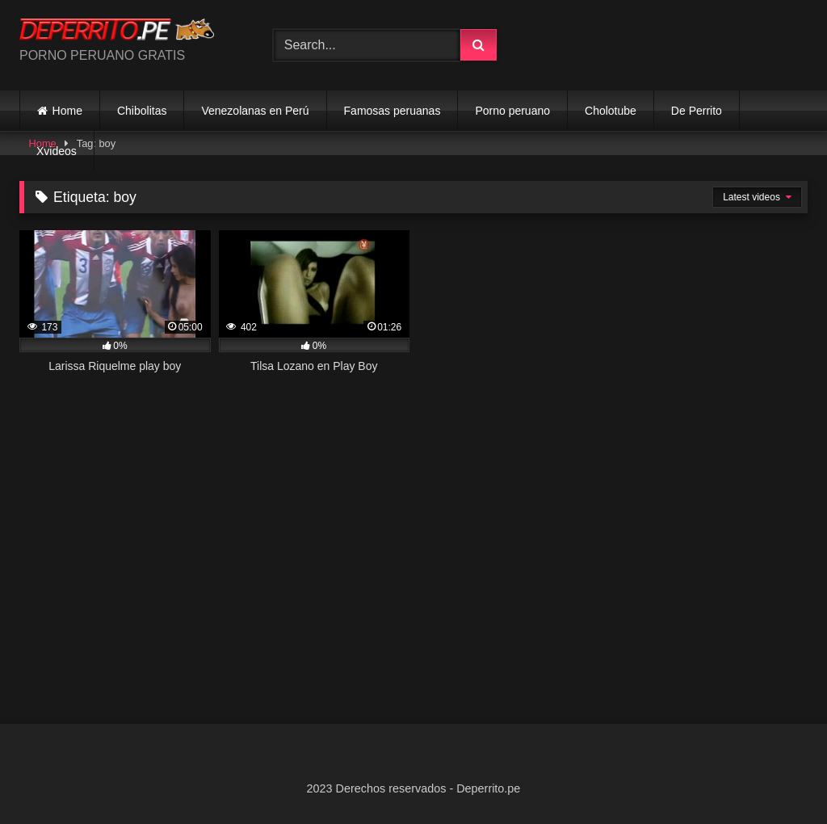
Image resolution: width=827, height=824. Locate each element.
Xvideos (56, 151)
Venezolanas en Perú (255, 110)
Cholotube (610, 110)
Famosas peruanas (392, 110)
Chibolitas (141, 110)
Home (67, 110)
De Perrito (696, 110)
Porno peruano (512, 110)
